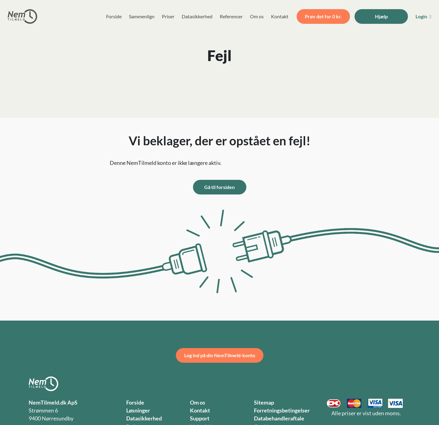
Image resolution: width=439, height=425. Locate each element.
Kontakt (279, 16)
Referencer (231, 16)
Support (199, 418)
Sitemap (264, 402)
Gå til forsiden (219, 187)
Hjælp (381, 16)
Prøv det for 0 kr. (323, 16)
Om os (257, 16)
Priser (168, 16)
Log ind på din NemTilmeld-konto (219, 355)
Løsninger (138, 410)
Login (423, 16)
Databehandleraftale (279, 418)
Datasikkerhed (197, 16)
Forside (114, 16)
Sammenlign (142, 16)
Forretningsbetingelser (282, 410)
